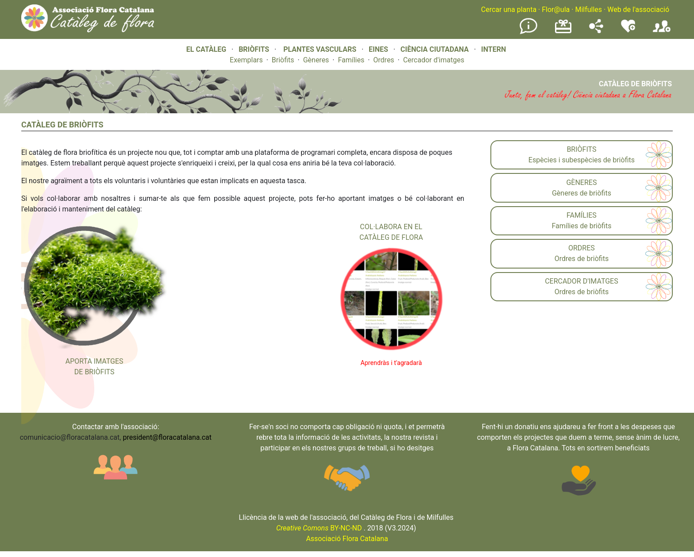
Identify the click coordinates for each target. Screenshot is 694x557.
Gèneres (316, 60)
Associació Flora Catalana (347, 538)
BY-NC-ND (319, 528)
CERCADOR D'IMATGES (581, 281)
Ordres (383, 60)
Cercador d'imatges (433, 60)
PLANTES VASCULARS (319, 49)
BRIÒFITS (255, 49)
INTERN (493, 49)
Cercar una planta (508, 9)
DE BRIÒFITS (94, 372)
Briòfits (283, 60)
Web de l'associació (638, 9)
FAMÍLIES (582, 215)
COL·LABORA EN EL (391, 227)
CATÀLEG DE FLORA (391, 237)
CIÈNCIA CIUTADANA (435, 49)
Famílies (351, 60)
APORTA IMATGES (94, 361)
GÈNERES (581, 182)
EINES (378, 49)
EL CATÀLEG (206, 49)
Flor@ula (556, 9)
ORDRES (581, 248)
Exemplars (246, 60)
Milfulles (588, 9)
